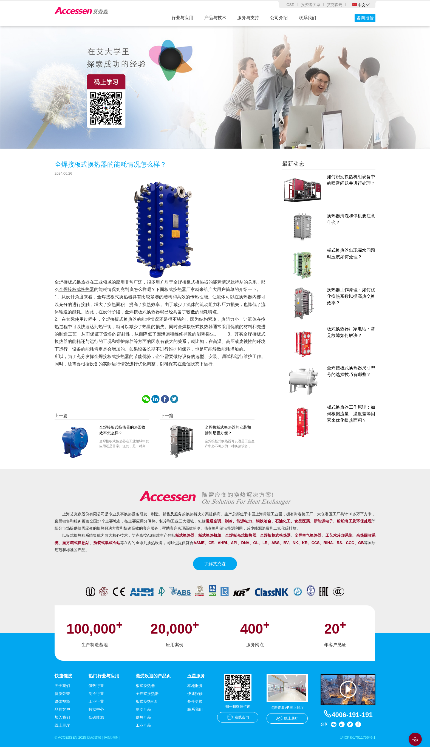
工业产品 (143, 732)
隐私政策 (97, 744)
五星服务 (196, 682)
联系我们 (307, 17)
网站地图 (116, 744)
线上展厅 (62, 732)
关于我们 (62, 692)
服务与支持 (248, 17)
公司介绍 (279, 17)
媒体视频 (62, 708)
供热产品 (143, 724)
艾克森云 (334, 4)
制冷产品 (143, 716)
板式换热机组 (147, 708)
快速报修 (195, 700)
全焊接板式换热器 (76, 295)
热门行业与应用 (104, 682)
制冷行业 (96, 700)
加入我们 (62, 724)
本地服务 (195, 692)
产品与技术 (215, 17)
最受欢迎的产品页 (153, 682)
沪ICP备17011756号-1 (356, 744)
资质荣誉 (62, 700)
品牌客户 (62, 716)
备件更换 (195, 708)
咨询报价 (365, 18)
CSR (290, 4)
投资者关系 (310, 4)
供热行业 (96, 692)
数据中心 (96, 716)
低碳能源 (96, 724)
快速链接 (63, 682)
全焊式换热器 (147, 700)
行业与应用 (182, 17)
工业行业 (96, 708)
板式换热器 (145, 692)
